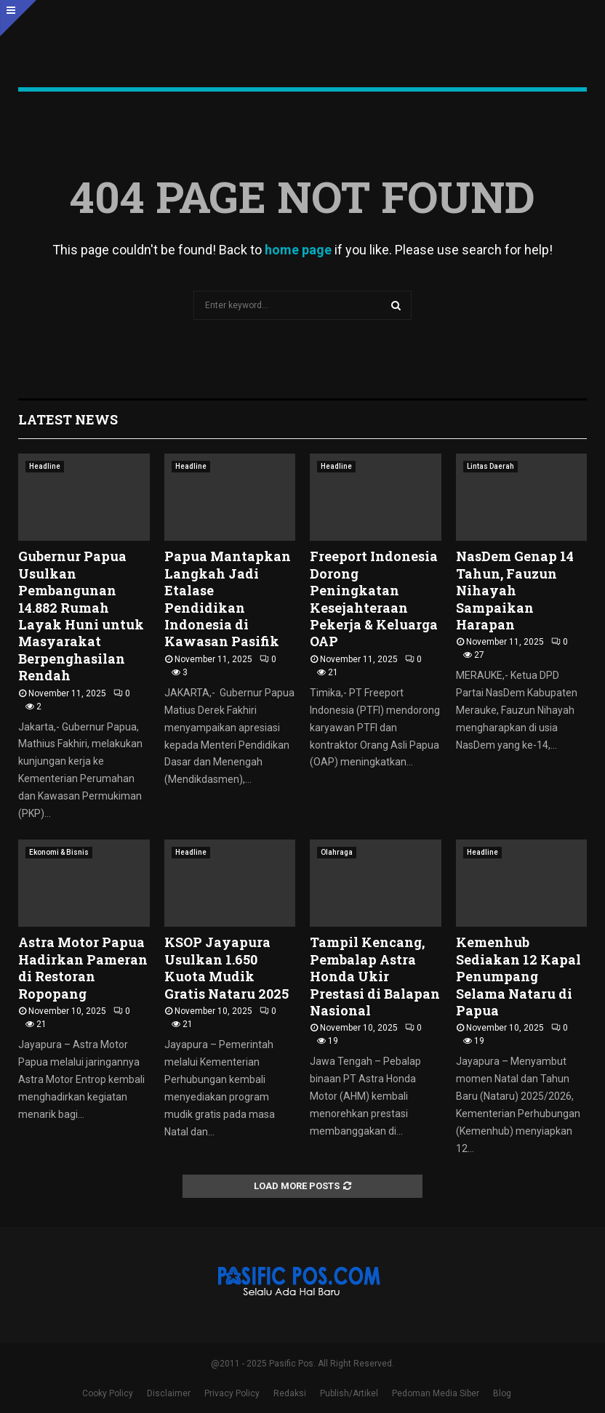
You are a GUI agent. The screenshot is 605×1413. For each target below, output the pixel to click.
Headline (44, 466)
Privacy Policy (232, 1393)
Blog (502, 1393)
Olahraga (337, 852)
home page (298, 249)
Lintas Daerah (490, 466)
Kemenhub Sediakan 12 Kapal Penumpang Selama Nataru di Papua (518, 976)
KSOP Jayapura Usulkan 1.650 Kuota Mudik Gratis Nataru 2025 (226, 967)
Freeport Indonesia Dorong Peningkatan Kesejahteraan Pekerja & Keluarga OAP (374, 598)
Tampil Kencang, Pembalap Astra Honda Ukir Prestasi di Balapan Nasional (375, 976)
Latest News (68, 419)
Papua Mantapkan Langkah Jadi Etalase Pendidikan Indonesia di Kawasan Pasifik (227, 598)
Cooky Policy (107, 1393)
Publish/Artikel (349, 1393)
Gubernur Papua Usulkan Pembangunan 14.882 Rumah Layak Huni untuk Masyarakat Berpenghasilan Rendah (81, 615)
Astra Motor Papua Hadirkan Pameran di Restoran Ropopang (83, 967)
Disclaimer (169, 1393)
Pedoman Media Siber (435, 1393)
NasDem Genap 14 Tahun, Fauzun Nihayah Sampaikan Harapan (515, 590)
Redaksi (289, 1393)
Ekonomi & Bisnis (59, 852)
